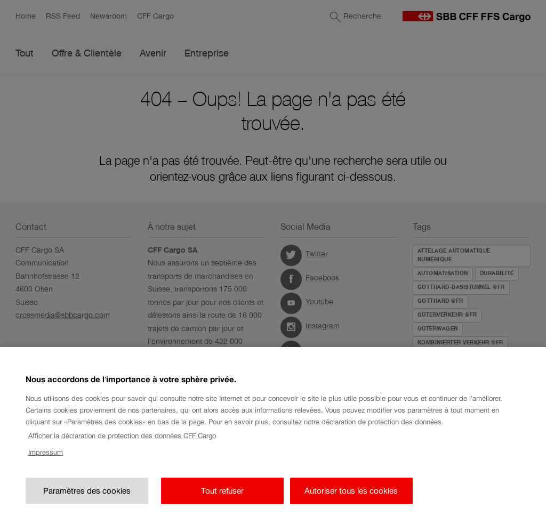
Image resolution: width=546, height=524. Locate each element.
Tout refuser (222, 499)
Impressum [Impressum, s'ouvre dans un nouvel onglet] (45, 461)
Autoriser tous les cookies (351, 499)
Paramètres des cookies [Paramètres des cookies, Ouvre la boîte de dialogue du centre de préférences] (87, 499)
